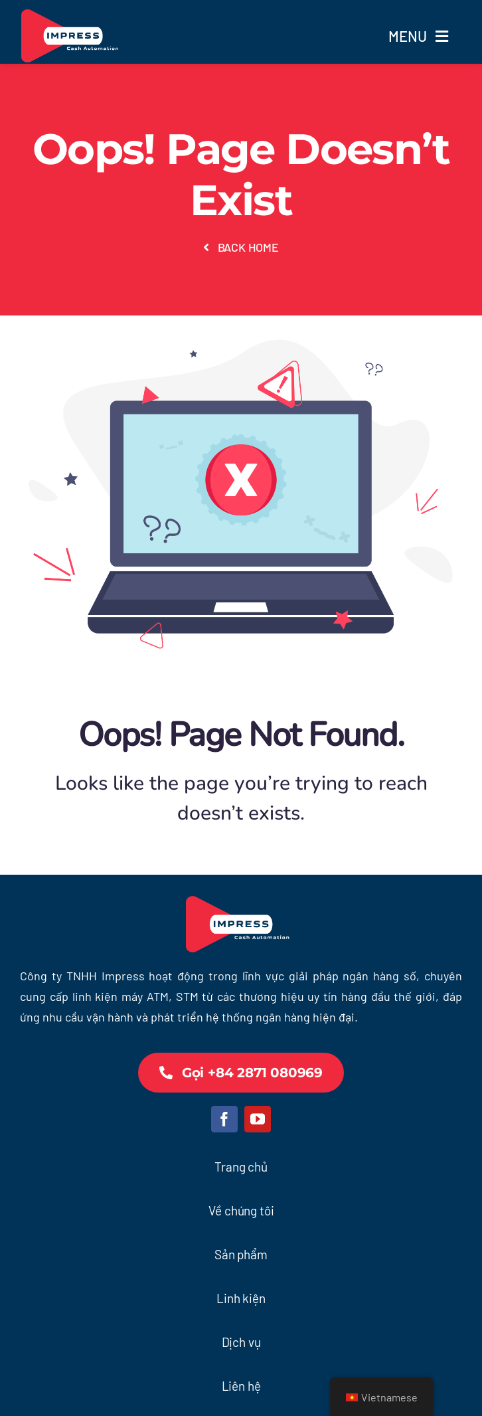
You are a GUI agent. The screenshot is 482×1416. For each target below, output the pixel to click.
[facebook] (224, 1119)
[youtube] (257, 1119)
